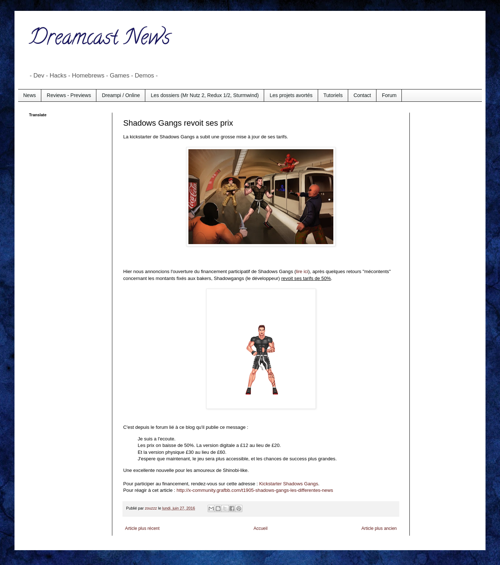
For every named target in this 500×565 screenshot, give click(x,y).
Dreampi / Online (121, 95)
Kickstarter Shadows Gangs (288, 483)
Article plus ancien (379, 528)
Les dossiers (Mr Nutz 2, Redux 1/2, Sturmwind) (205, 95)
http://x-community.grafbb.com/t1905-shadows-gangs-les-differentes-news (254, 490)
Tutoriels (333, 95)
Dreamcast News (99, 39)
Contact (362, 95)
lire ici (302, 271)
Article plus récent (142, 528)
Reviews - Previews (69, 95)
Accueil (261, 528)
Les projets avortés (291, 95)
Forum (389, 95)
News (29, 95)
